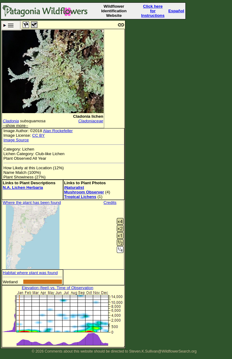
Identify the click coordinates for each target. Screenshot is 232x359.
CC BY (38, 135)
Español (176, 11)
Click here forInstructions (153, 11)
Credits (110, 202)
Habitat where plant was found (30, 272)
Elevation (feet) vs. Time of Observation (57, 287)
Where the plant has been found (32, 202)
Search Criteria (11, 25)
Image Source (16, 140)
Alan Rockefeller (58, 130)
